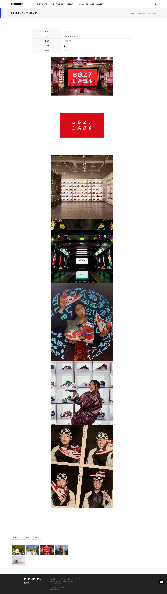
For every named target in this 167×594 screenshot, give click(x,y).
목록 (26, 538)
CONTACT (90, 4)
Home (132, 13)
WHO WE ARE (41, 4)
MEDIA (81, 4)
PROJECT (69, 4)
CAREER (99, 4)
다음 (36, 538)
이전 (15, 538)
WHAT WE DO (57, 4)
